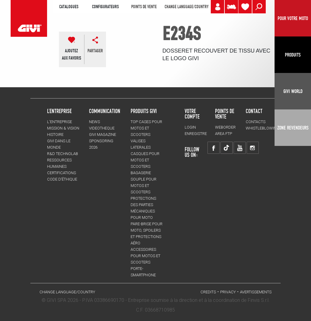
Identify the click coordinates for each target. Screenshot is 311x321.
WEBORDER (225, 127)
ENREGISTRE (196, 133)
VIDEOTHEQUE (101, 128)
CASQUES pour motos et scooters (145, 160)
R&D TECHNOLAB (62, 153)
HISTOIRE (55, 134)
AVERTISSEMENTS (256, 292)
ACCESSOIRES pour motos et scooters (145, 255)
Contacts (255, 121)
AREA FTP (223, 133)
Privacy (228, 292)
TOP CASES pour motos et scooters (146, 128)
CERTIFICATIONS (61, 173)
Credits (208, 292)
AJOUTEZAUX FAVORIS (71, 54)
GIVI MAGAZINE (102, 134)
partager (95, 51)
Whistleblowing (262, 128)
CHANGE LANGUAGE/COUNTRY (186, 6)
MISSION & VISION (63, 128)
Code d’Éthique (62, 179)
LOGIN (190, 127)
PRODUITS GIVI (144, 111)
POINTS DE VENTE (144, 6)
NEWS (94, 121)
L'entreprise (59, 121)
